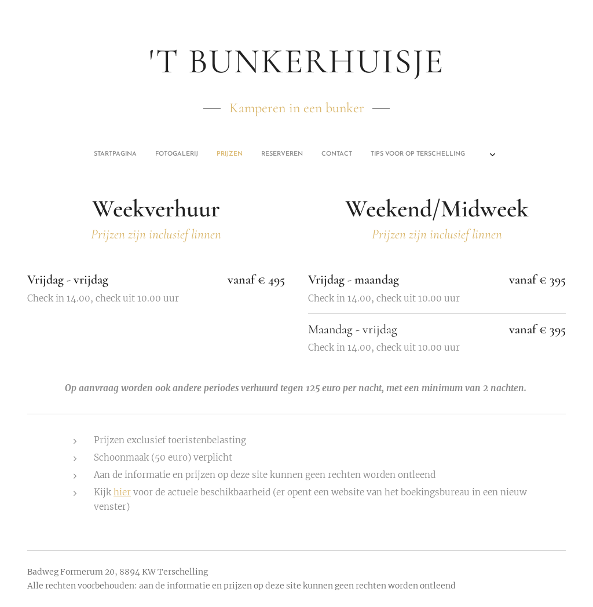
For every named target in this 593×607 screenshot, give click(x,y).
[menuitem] (245, 154)
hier (122, 492)
